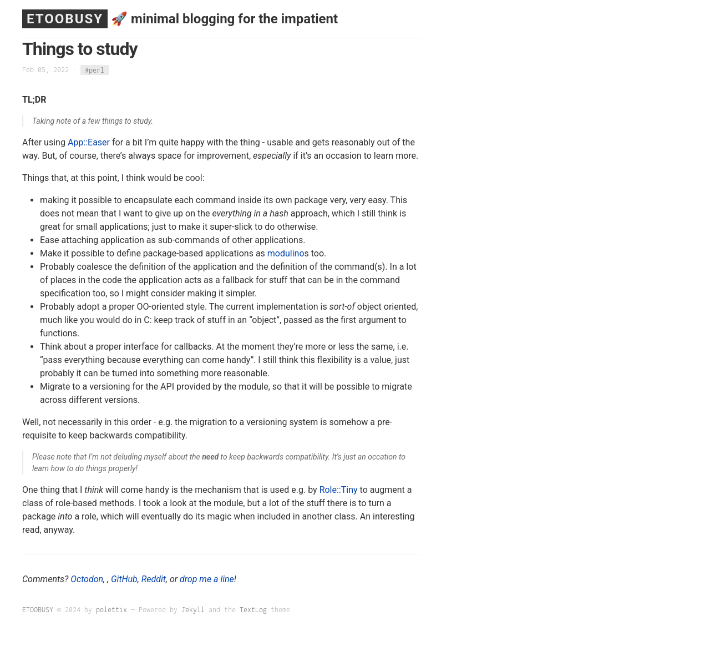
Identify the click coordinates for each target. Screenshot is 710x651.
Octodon (86, 579)
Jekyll (193, 609)
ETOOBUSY (65, 19)
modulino (286, 253)
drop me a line (207, 579)
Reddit (153, 579)
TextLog (253, 609)
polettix (111, 609)
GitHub (124, 579)
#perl (94, 69)
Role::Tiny (339, 490)
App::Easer (89, 142)
